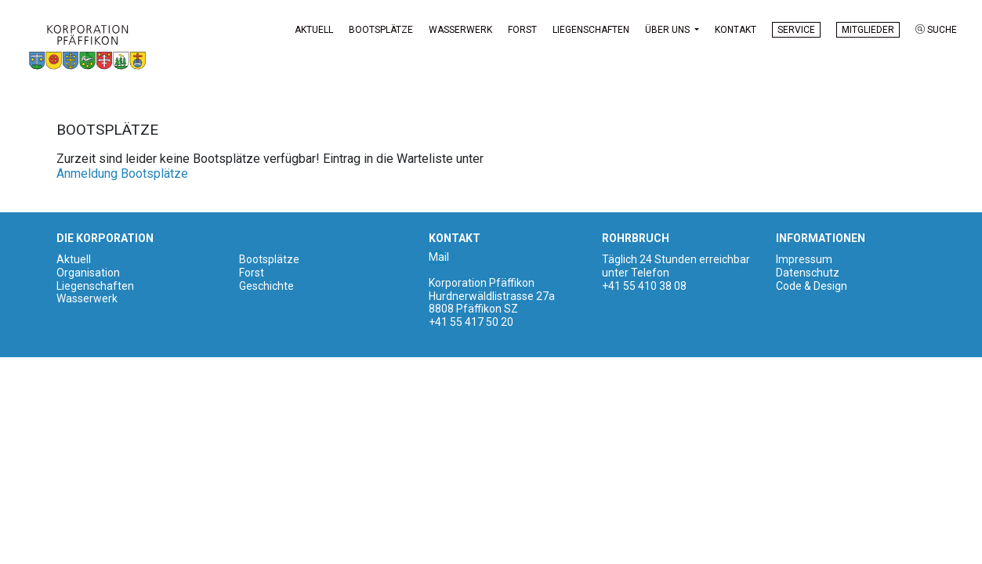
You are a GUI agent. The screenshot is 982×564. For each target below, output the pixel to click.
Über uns (668, 29)
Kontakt (735, 29)
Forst (522, 29)
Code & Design (811, 287)
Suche (936, 29)
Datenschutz (807, 274)
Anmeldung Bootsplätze (122, 175)
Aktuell (314, 29)
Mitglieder (868, 29)
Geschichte (266, 287)
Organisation (88, 274)
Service (796, 29)
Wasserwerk (460, 29)
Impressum (804, 261)
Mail (439, 258)
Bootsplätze (381, 29)
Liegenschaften (591, 29)
